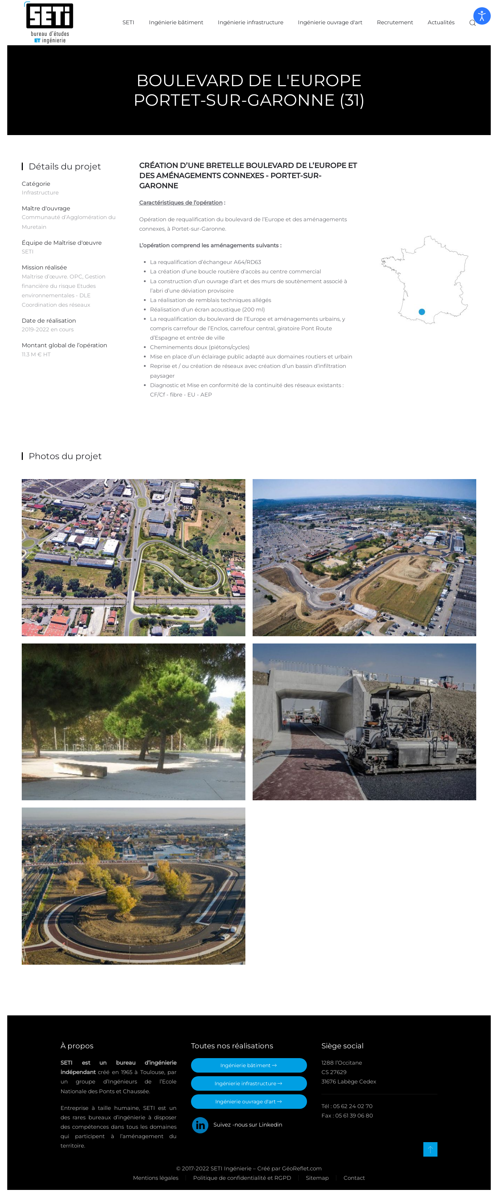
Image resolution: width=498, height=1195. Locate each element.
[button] (472, 23)
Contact (353, 1175)
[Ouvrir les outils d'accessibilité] (482, 16)
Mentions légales (154, 1175)
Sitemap (315, 1175)
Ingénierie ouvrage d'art (330, 22)
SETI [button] (128, 22)
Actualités (441, 22)
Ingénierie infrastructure (250, 22)
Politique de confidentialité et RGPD (241, 1175)
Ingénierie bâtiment (176, 22)
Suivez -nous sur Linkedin (236, 1122)
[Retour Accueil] (49, 22)
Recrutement (395, 22)
